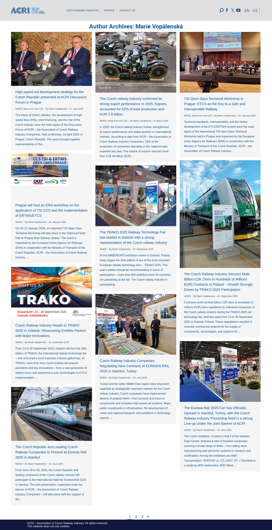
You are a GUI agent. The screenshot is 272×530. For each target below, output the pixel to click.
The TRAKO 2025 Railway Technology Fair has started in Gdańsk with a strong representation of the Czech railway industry (133, 237)
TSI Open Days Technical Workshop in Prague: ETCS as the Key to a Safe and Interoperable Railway (214, 104)
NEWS (18, 109)
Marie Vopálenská (159, 26)
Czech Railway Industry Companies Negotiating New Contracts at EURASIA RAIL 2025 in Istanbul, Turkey (134, 366)
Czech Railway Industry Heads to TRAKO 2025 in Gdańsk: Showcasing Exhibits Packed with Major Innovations (50, 330)
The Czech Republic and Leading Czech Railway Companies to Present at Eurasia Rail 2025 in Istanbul (50, 452)
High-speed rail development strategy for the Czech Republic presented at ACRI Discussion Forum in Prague (51, 97)
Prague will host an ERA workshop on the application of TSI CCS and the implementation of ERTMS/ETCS (51, 210)
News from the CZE (33, 109)
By (56, 109)
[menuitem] (82, 10)
